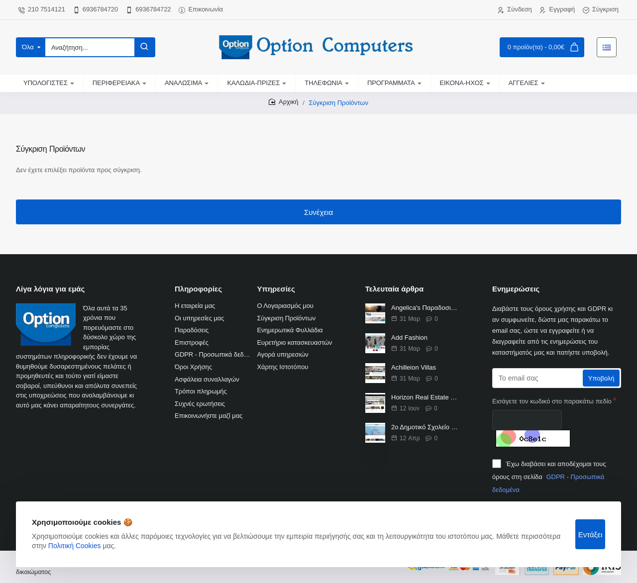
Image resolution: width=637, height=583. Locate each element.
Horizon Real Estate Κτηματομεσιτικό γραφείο (424, 397)
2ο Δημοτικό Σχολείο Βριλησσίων (424, 427)
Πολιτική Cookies (74, 546)
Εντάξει (590, 534)
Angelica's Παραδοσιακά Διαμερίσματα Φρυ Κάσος (424, 307)
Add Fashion (409, 337)
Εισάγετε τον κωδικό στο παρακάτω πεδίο (552, 401)
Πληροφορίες (198, 289)
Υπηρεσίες (276, 289)
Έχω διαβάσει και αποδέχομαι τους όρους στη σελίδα (549, 476)
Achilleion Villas (413, 367)
